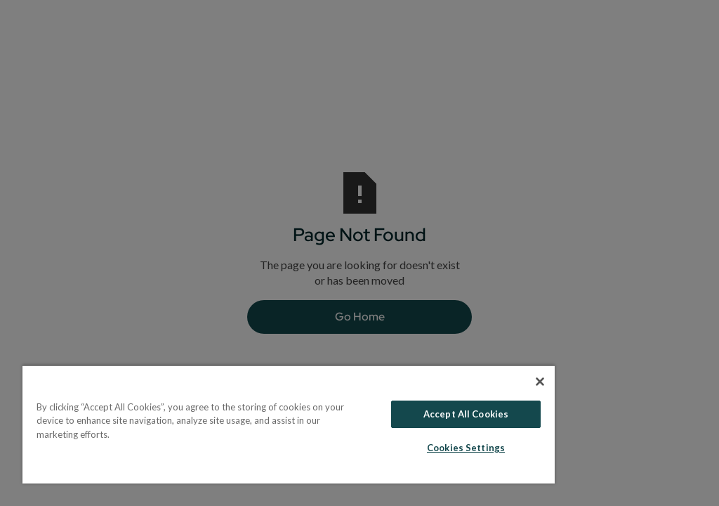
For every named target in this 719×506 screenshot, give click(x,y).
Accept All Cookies (465, 414)
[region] (288, 424)
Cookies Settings (466, 447)
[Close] (540, 381)
